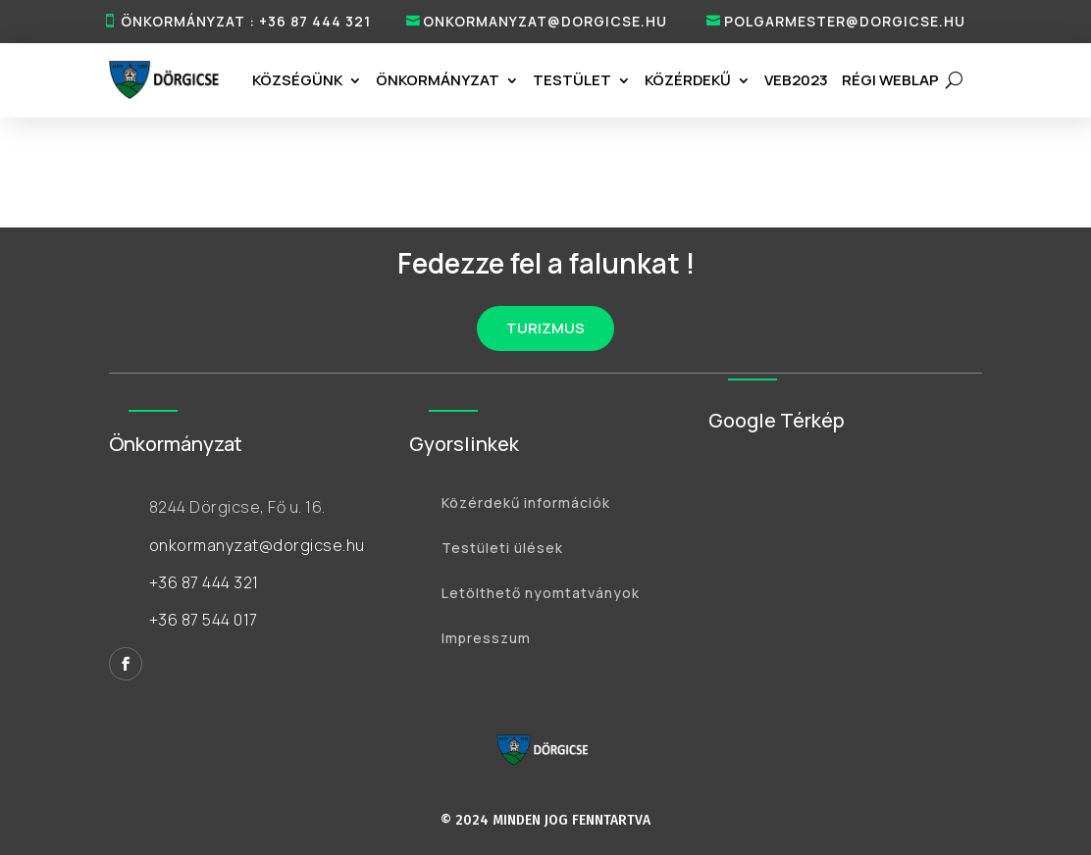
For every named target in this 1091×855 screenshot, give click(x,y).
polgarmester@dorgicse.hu (844, 21)
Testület (572, 80)
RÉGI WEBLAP (890, 80)
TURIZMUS (545, 328)
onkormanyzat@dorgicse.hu (545, 21)
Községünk (297, 80)
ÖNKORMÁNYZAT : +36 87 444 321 (246, 21)
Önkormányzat (437, 80)
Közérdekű (688, 80)
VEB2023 (796, 80)
